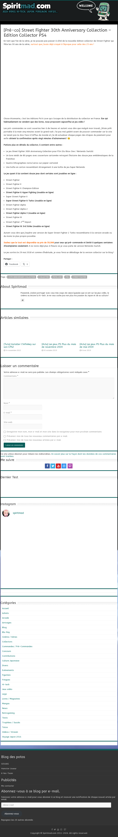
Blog (4, 627)
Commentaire (11, 376)
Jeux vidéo (7, 689)
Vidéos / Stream (10, 732)
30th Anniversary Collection (22, 277)
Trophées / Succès (11, 722)
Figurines (6, 675)
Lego (4, 694)
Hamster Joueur (8, 768)
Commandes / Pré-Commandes (17, 646)
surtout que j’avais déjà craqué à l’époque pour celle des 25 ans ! (62, 44)
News (5, 708)
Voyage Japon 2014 (11, 737)
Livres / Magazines (11, 699)
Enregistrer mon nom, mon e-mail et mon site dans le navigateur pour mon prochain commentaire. (54, 432)
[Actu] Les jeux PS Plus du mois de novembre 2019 (59, 345)
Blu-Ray (6, 632)
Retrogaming (8, 713)
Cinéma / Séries (9, 637)
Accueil (5, 608)
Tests (5, 718)
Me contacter (7, 786)
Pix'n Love (57, 277)
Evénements (8, 670)
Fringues (6, 680)
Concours (6, 651)
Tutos (5, 727)
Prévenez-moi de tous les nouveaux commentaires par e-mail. (37, 436)
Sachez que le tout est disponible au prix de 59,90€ (29, 242)
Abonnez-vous (11, 813)
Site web (8, 422)
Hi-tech (5, 684)
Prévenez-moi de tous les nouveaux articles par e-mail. (34, 440)
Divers (5, 665)
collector (44, 277)
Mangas (6, 703)
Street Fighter (79, 277)
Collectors (7, 642)
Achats (5, 613)
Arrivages (6, 622)
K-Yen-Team (7, 773)
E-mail (8, 413)
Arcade (5, 618)
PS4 (67, 277)
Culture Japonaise (10, 661)
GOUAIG (5, 764)
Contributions (8, 656)
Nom (7, 403)
